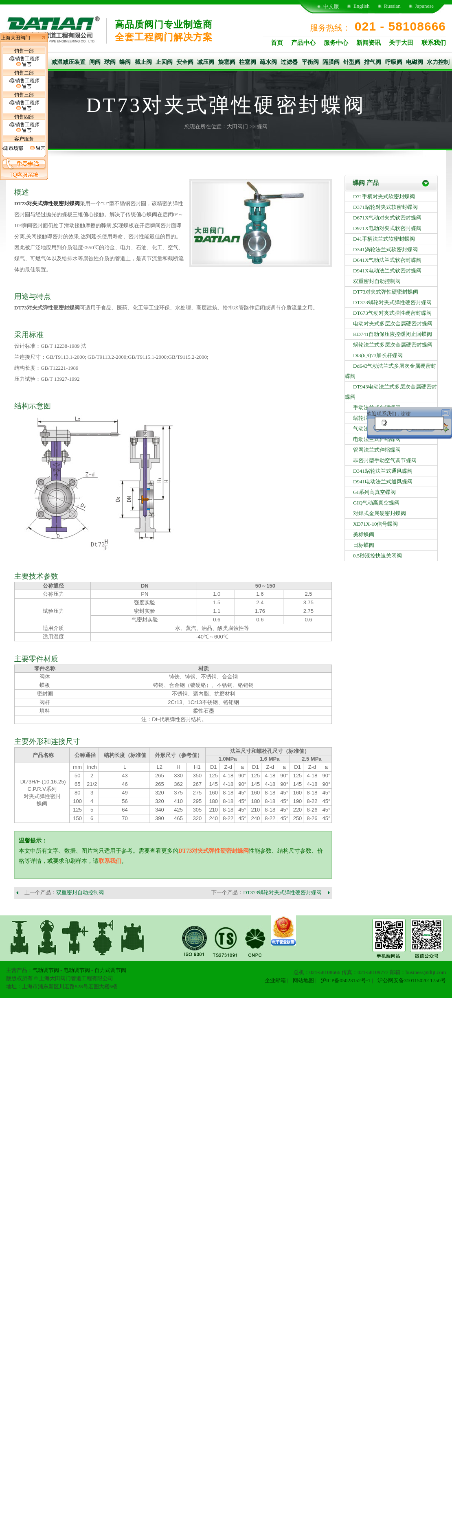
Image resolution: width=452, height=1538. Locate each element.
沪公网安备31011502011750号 (411, 980)
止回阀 (164, 62)
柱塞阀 (247, 62)
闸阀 (95, 62)
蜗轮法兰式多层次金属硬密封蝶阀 (392, 345)
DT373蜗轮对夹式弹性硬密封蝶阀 (282, 892)
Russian (392, 6)
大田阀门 (237, 126)
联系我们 (433, 42)
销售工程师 (24, 61)
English (361, 6)
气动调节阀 (46, 970)
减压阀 (205, 62)
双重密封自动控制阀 (80, 892)
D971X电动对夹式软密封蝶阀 (387, 228)
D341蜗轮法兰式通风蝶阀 (383, 471)
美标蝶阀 (363, 534)
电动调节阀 (77, 970)
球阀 (110, 62)
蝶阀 (125, 62)
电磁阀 (414, 62)
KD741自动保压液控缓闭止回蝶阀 (392, 334)
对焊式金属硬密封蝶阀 (379, 513)
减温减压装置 (68, 62)
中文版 (331, 6)
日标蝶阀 (363, 545)
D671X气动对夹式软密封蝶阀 (387, 218)
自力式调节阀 (110, 970)
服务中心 (336, 42)
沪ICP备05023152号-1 (346, 980)
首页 (277, 42)
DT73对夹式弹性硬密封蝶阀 (213, 851)
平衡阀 (310, 62)
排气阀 (372, 62)
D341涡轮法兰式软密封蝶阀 (385, 249)
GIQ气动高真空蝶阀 (376, 503)
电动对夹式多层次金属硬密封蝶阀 (392, 323)
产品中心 (303, 42)
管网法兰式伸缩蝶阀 (377, 450)
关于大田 (401, 42)
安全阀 (184, 62)
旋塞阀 (226, 62)
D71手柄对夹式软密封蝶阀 (384, 196)
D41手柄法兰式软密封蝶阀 (384, 239)
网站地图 (303, 980)
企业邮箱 (275, 980)
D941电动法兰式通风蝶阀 (383, 481)
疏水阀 (268, 62)
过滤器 (289, 62)
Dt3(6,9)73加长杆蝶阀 (378, 355)
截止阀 (143, 62)
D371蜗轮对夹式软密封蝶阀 (385, 207)
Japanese (424, 6)
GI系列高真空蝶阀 (374, 492)
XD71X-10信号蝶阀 (375, 524)
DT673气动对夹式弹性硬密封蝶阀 (392, 313)
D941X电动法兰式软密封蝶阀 (387, 271)
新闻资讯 (368, 42)
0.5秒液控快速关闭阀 (377, 556)
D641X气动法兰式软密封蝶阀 (387, 260)
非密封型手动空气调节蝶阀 (385, 460)
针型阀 (351, 62)
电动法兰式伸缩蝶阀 (377, 439)
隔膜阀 (331, 62)
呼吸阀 (393, 62)
